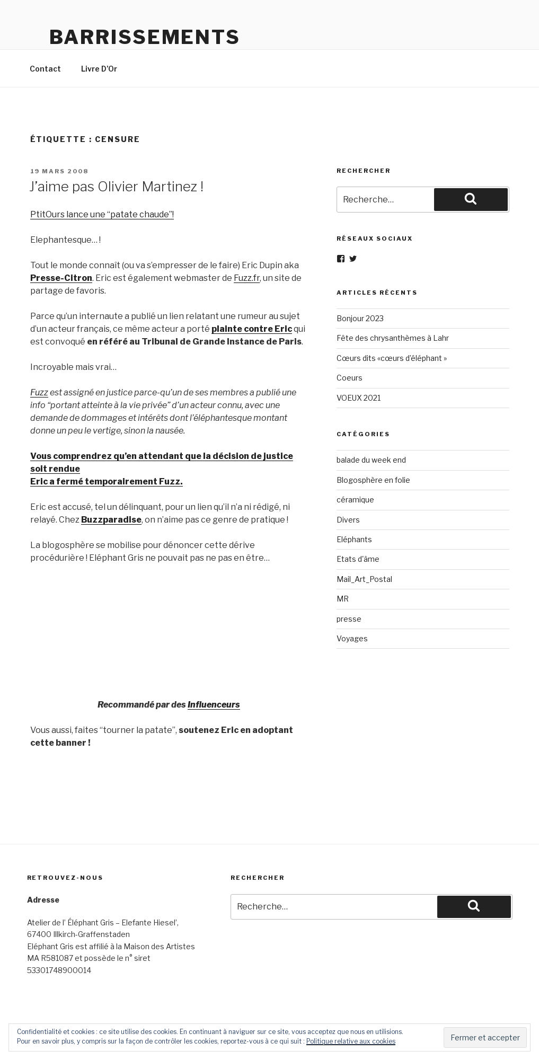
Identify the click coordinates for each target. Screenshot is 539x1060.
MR (343, 598)
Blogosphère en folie (373, 479)
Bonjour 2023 (360, 318)
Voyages (352, 638)
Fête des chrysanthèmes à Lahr (393, 337)
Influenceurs (214, 705)
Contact (45, 68)
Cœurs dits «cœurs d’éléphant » (392, 358)
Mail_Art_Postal (364, 579)
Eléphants (354, 539)
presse (349, 618)
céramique (355, 499)
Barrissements (145, 37)
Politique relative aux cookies (350, 1041)
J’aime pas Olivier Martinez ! (116, 186)
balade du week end (371, 459)
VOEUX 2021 (359, 397)
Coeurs (350, 377)
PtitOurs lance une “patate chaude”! (102, 214)
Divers (348, 519)
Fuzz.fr (247, 278)
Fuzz (39, 392)
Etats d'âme (358, 558)
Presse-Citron (61, 278)
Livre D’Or (99, 68)
